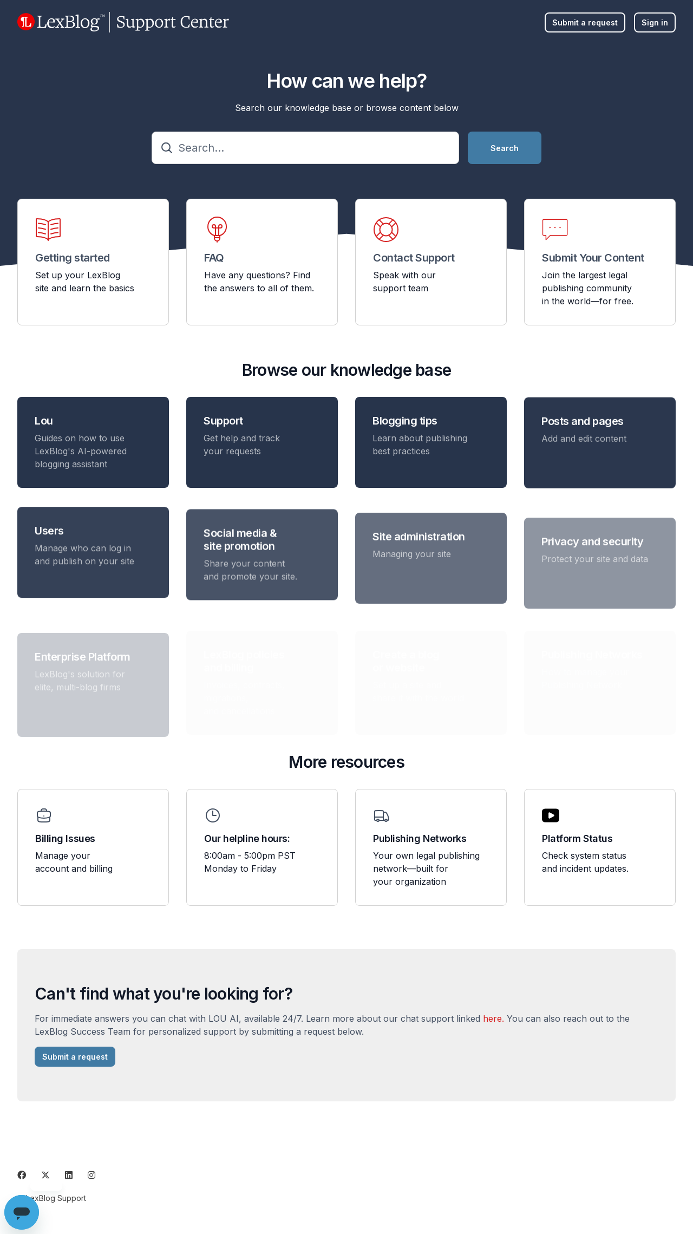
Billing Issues (65, 838)
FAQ (214, 257)
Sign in (655, 22)
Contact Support (414, 257)
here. (493, 1022)
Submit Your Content (593, 257)
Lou (44, 424)
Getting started (72, 257)
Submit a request (585, 22)
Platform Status (577, 838)
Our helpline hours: (247, 838)
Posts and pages (582, 439)
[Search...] (305, 148)
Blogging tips (404, 432)
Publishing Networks (419, 838)
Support (223, 427)
